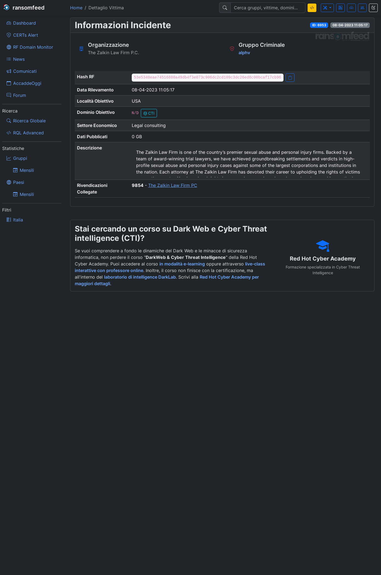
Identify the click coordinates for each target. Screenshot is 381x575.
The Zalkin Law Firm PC (172, 185)
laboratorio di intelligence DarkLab (140, 277)
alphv (244, 52)
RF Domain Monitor (30, 47)
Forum (16, 95)
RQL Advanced (25, 132)
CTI (148, 113)
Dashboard (21, 23)
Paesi (15, 182)
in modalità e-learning (182, 264)
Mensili (23, 170)
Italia (15, 220)
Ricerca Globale (26, 120)
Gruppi (17, 158)
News (16, 59)
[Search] (267, 7)
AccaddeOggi (24, 83)
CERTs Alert (22, 35)
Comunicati (22, 71)
